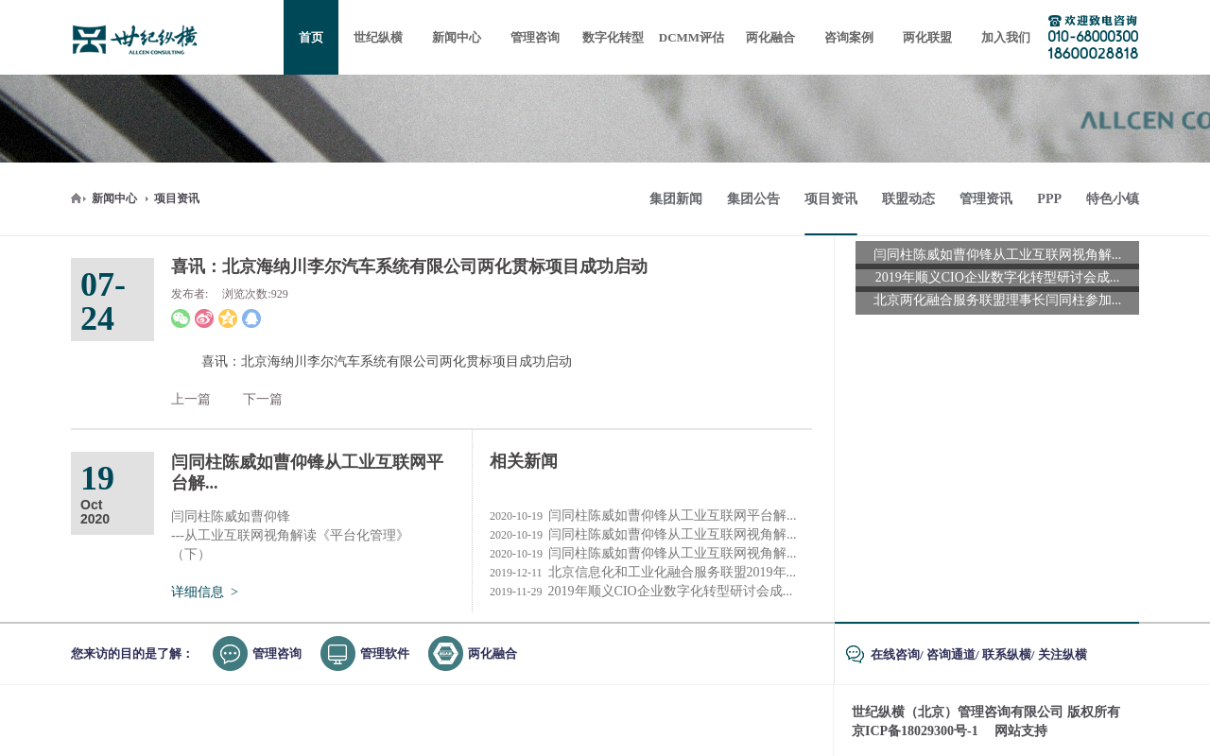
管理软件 (384, 653)
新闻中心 (114, 198)
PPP (1049, 199)
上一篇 (191, 399)
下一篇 (263, 399)
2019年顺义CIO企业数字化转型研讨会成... (641, 591)
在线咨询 (895, 654)
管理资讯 (985, 199)
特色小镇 (1112, 199)
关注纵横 (1062, 654)
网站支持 (1020, 731)
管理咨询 (277, 653)
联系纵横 (1006, 654)
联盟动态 (908, 199)
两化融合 (492, 653)
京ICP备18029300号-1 (915, 731)
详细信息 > (204, 592)
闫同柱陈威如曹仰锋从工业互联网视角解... (643, 534)
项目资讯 (176, 198)
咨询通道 (951, 654)
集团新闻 (675, 199)
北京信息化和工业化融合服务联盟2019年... (643, 572)
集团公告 (753, 199)
